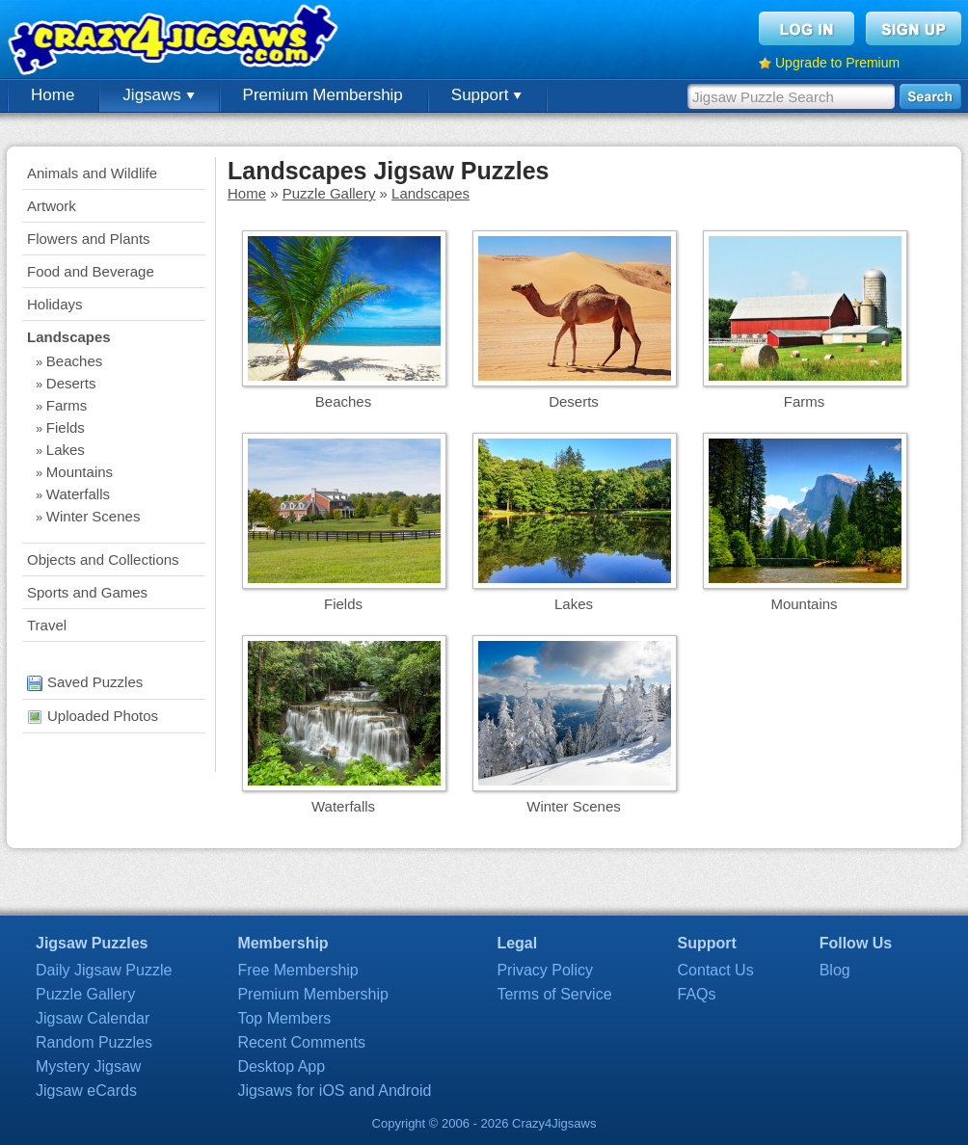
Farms (67, 405)
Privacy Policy (545, 970)
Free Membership (297, 970)
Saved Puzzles (85, 682)
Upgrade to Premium (837, 62)
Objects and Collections (103, 559)
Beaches (74, 361)
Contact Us (716, 970)
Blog (835, 970)
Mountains (79, 472)
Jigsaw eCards (86, 1090)
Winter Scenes (93, 516)
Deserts (71, 383)
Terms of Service (554, 994)
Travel (47, 625)
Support (486, 95)
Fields (65, 427)
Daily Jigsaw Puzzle (104, 970)
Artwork (51, 206)
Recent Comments (301, 1042)
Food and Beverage (90, 271)
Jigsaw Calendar (92, 1018)
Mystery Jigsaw (88, 1066)
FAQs (697, 994)
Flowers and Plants (88, 238)
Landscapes (69, 337)
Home (52, 95)
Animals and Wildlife (92, 173)
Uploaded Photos (92, 715)
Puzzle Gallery (329, 193)
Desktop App (281, 1066)
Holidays (55, 304)
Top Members (284, 1018)
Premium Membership (323, 95)
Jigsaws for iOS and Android (334, 1090)
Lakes (65, 449)
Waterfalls (78, 494)
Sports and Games (87, 592)
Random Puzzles (94, 1042)
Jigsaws (158, 95)
